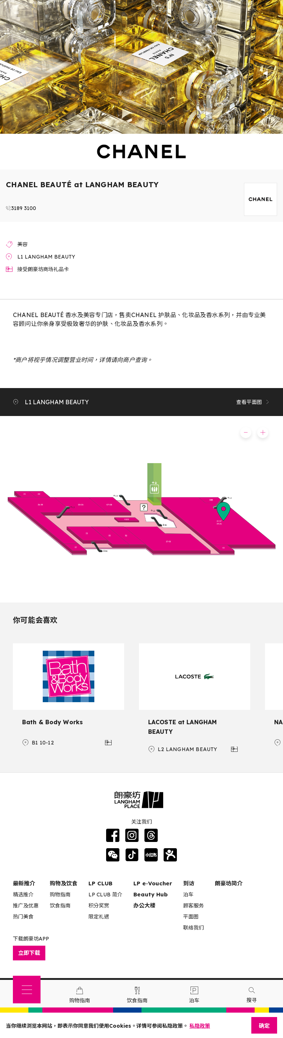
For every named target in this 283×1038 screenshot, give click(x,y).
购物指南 (60, 894)
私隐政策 (199, 1026)
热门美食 (23, 916)
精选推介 (23, 894)
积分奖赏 (98, 905)
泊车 (188, 894)
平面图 (191, 916)
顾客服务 (193, 905)
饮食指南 (60, 905)
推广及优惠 (26, 905)
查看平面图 (253, 402)
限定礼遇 (98, 916)
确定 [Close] (264, 1025)
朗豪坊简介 (228, 883)
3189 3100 (23, 208)
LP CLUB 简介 (105, 894)
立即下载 (29, 952)
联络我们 (193, 927)
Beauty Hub (150, 894)
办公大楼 (144, 905)
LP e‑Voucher (152, 883)
